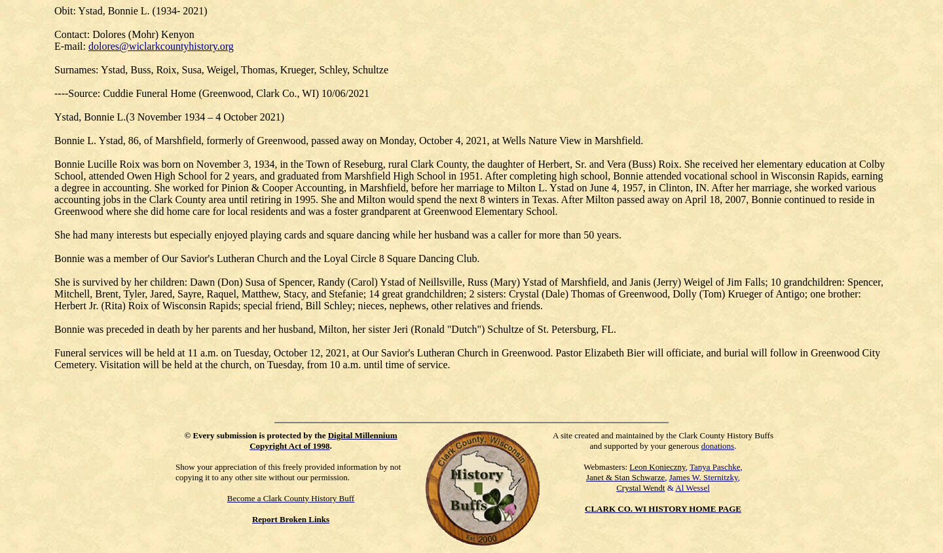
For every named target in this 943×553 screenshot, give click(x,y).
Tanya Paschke (715, 467)
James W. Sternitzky (703, 477)
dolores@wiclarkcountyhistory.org (161, 46)
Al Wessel (692, 488)
